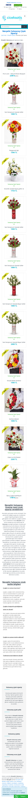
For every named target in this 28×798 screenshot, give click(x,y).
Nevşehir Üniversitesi (14, 786)
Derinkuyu (19, 781)
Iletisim (19, 9)
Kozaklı (22, 785)
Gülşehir (9, 783)
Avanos (12, 781)
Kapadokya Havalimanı (8, 785)
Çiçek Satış (3, 35)
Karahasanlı (17, 785)
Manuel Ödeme (18, 5)
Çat (15, 781)
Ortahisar (23, 786)
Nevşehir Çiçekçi (11, 35)
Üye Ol (16, 7)
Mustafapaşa (5, 786)
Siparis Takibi (7, 7)
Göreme (4, 783)
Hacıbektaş (20, 783)
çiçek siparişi (14, 2)
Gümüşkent (14, 783)
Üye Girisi (24, 7)
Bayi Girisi (12, 9)
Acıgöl (8, 781)
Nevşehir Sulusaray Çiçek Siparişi (14, 32)
